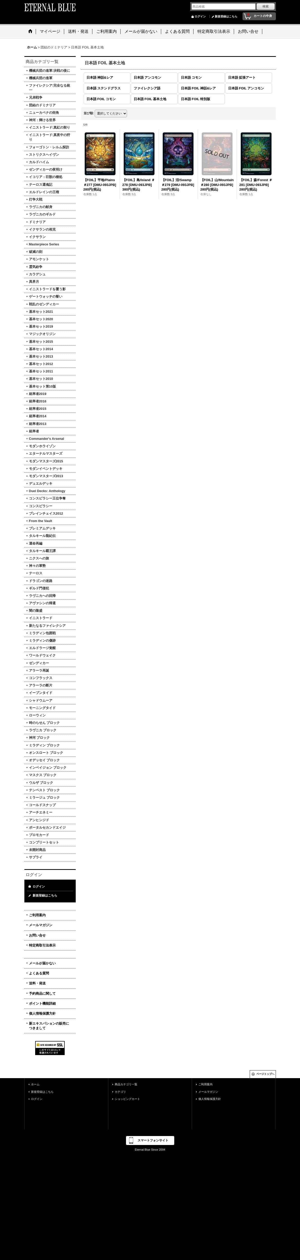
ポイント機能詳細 (42, 1003)
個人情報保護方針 (42, 1013)
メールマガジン (40, 925)
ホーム (35, 1084)
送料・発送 (37, 983)
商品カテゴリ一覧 (126, 1084)
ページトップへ (265, 1073)
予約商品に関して (42, 993)
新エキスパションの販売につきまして (49, 1026)
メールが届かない (42, 963)
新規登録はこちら (226, 16)
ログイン (200, 16)
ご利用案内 (37, 915)
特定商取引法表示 (42, 945)
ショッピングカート (127, 1098)
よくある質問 (39, 973)
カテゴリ (120, 1091)
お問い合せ (37, 935)
